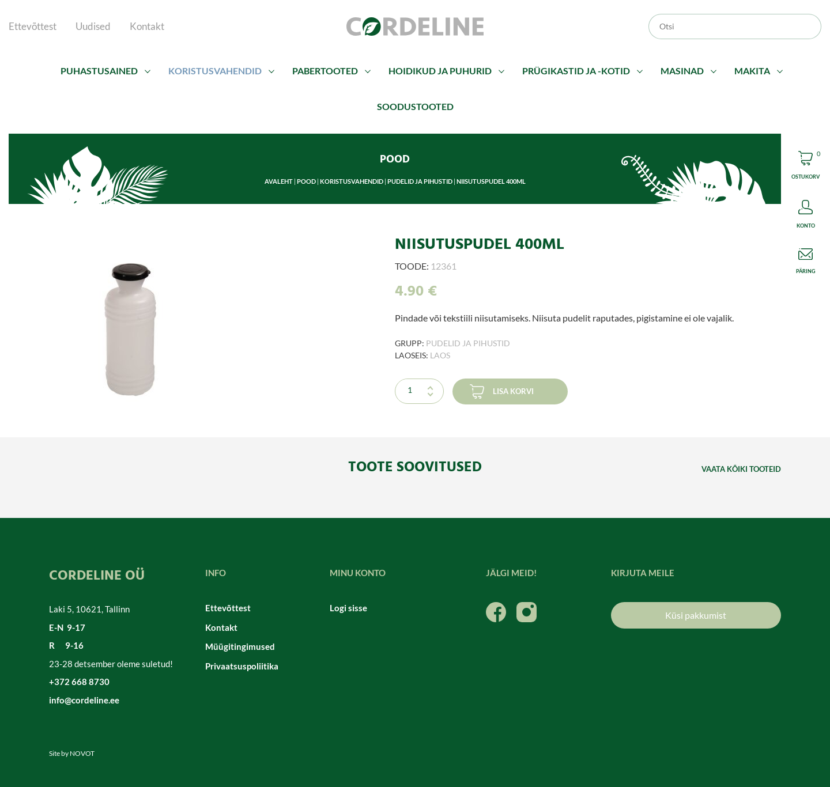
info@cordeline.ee (84, 700)
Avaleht (279, 181)
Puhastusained (99, 70)
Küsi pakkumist (695, 615)
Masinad (682, 70)
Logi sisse (348, 608)
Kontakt (147, 26)
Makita (752, 70)
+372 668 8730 (79, 681)
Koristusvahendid (215, 70)
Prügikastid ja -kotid (576, 70)
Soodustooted (415, 106)
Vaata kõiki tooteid (741, 469)
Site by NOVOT (72, 753)
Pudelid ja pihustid (419, 181)
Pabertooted (325, 70)
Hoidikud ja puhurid (440, 70)
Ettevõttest (32, 26)
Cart (805, 167)
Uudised (93, 26)
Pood (306, 181)
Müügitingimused (240, 646)
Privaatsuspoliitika (241, 666)
